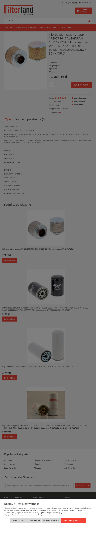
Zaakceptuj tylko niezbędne (26, 520)
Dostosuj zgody (51, 520)
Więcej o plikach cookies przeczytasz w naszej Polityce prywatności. (29, 515)
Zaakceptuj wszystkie (73, 520)
